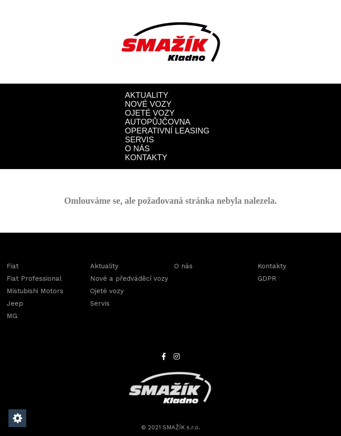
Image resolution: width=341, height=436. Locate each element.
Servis (139, 139)
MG (12, 316)
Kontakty (146, 157)
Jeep (15, 303)
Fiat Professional (34, 279)
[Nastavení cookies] (17, 418)
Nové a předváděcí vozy (129, 279)
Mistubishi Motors (35, 291)
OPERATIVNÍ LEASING (167, 130)
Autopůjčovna (157, 121)
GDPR (267, 279)
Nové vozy (148, 104)
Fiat (13, 266)
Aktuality (146, 95)
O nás (137, 148)
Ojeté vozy (149, 113)
